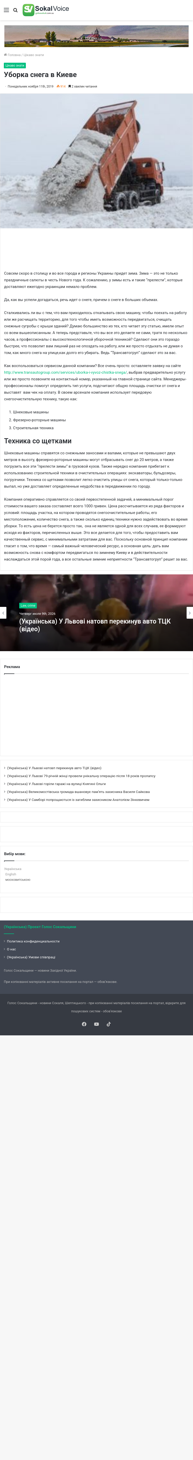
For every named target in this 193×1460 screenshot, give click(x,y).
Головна (12, 55)
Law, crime (28, 605)
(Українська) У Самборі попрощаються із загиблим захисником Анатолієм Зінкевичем (78, 800)
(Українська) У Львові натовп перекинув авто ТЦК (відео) (95, 625)
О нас (11, 949)
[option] (96, 612)
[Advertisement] (97, 248)
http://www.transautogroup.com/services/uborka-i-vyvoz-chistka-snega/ (65, 372)
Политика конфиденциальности (33, 941)
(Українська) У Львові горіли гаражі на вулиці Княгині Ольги (56, 784)
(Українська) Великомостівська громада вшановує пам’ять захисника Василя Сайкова (78, 792)
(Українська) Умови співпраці (31, 957)
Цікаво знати (34, 55)
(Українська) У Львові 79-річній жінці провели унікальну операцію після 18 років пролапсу (81, 776)
